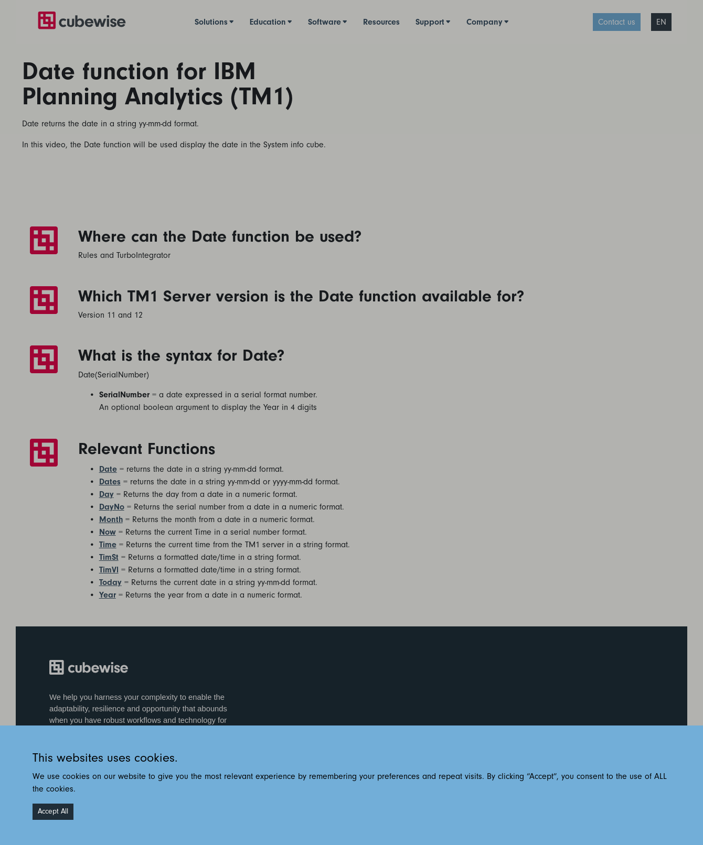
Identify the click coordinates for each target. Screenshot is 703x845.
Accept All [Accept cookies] (53, 811)
